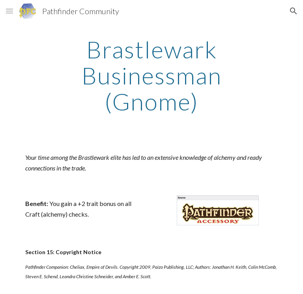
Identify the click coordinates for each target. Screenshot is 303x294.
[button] (9, 11)
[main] (151, 75)
